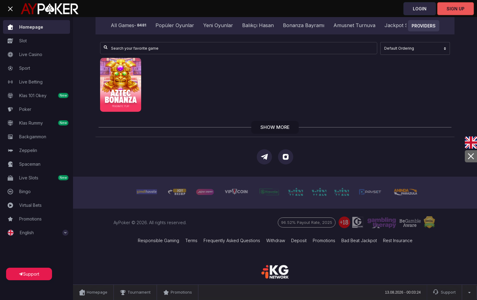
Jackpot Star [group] (400, 25)
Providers (424, 25)
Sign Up (456, 8)
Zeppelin (22, 150)
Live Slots (38, 178)
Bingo (19, 191)
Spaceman (24, 164)
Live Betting (25, 82)
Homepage (25, 27)
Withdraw (275, 240)
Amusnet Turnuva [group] (354, 25)
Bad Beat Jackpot (359, 240)
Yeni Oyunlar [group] (218, 25)
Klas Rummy (38, 123)
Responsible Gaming (158, 240)
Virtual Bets (25, 205)
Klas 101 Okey (38, 95)
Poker (19, 109)
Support (444, 292)
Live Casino (25, 54)
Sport (19, 68)
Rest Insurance (398, 240)
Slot (17, 41)
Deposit (299, 240)
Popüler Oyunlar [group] (174, 25)
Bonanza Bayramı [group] (303, 25)
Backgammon (27, 136)
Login (420, 8)
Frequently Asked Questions (232, 240)
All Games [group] (128, 25)
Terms (191, 240)
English (38, 233)
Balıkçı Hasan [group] (258, 25)
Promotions (25, 219)
